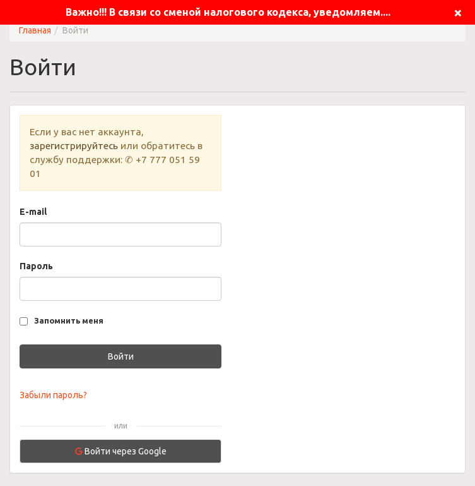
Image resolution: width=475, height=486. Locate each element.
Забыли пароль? (53, 395)
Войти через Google (121, 451)
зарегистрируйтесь (74, 145)
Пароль (36, 266)
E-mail (33, 212)
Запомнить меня (68, 320)
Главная (35, 30)
